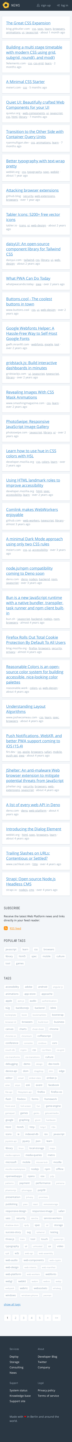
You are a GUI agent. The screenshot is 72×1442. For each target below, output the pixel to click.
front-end (10, 1106)
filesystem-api (25, 1092)
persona (60, 1183)
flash (8, 1099)
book (24, 1014)
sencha (34, 1218)
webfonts (37, 344)
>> (56, 1318)
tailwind (29, 260)
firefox (33, 648)
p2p (52, 1176)
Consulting (16, 1367)
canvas (9, 1029)
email (21, 1078)
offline (59, 1169)
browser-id (10, 1021)
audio (33, 1000)
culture (60, 956)
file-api (8, 1092)
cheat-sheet (38, 1029)
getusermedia (52, 1113)
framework (50, 1099)
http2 (43, 1127)
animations (13, 32)
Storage (14, 1362)
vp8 (7, 1253)
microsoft (11, 1162)
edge (62, 1071)
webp (58, 1281)
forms (35, 1099)
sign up (44, 5)
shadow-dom (12, 1225)
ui (23, 32)
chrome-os (10, 1035)
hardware (50, 1120)
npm (54, 579)
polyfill (41, 1190)
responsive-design (16, 1211)
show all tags (12, 1304)
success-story (13, 1232)
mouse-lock (42, 1162)
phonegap (27, 1190)
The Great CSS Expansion (28, 23)
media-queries (34, 1155)
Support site (17, 1401)
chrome (54, 1029)
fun (38, 1106)
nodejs (33, 579)
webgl (9, 1281)
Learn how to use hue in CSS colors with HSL (31, 453)
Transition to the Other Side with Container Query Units (35, 134)
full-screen (26, 1106)
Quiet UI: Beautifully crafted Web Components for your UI (35, 105)
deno (24, 579)
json (38, 1141)
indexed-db (31, 1134)
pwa (38, 284)
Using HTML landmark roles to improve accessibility (33, 483)
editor (9, 1078)
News (13, 1372)
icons (22, 225)
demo (27, 1064)
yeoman (47, 1295)
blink (53, 1008)
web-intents (30, 1267)
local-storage (36, 1148)
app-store (30, 994)
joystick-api (11, 1141)
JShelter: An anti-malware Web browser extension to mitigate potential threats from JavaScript (35, 775)
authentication (49, 1000)
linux (21, 1148)
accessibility (14, 495)
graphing (24, 1120)
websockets (40, 1288)
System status (18, 1390)
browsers (59, 29)
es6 (28, 1085)
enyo (17, 1085)
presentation (13, 1197)
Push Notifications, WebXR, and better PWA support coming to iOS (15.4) (34, 741)
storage (58, 1225)
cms (31, 890)
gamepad (10, 1113)
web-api (29, 1253)
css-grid (38, 63)
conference (12, 1043)
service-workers (53, 1218)
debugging (12, 1064)
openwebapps (14, 1176)
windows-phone (30, 1295)
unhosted (37, 1246)
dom (25, 1071)
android (42, 986)
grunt (38, 1120)
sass (8, 1218)
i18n (53, 1127)
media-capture (12, 1155)
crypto (23, 1050)
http (35, 864)
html (14, 117)
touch (44, 1239)
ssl (47, 1225)
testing (54, 1232)
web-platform (37, 810)
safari (48, 752)
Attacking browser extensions (32, 190)
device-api (11, 1071)
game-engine (53, 1106)
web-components (34, 113)
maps (52, 1148)
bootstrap (58, 1014)
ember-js (52, 1078)
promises (43, 1197)
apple (26, 752)
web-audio (12, 1260)
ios (19, 752)
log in (62, 5)
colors (45, 462)
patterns (9, 1183)
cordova (42, 1043)
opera (31, 1176)
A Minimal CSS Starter (25, 81)
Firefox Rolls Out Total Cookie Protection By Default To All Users (36, 640)
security (28, 196)
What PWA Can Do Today (28, 278)
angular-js (58, 986)
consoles (28, 1043)
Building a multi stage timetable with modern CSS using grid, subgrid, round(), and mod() (34, 52)
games (20, 963)
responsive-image (42, 1211)
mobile (57, 752)
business (59, 1022)
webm (35, 1281)
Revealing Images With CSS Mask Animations (30, 394)
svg (29, 1232)
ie (18, 1134)
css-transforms (12, 1057)
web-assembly (46, 1253)
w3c (17, 1253)
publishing (11, 1204)
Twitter (42, 1362)
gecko (36, 1113)
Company (44, 1367)
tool (56, 344)
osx (43, 1176)
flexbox (21, 1099)
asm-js (21, 1000)
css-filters (46, 1050)
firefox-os (56, 1092)
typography (34, 172)
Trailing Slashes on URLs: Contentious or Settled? (28, 856)
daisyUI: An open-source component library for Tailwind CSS (33, 249)
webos (46, 1281)
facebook (53, 1085)
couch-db (10, 1050)
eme (7, 1085)
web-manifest (48, 1267)
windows (11, 1295)
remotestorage (51, 1204)
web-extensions (45, 196)
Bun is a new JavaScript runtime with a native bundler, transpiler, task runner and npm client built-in (35, 605)
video (60, 1246)
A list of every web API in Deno (33, 804)
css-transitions (32, 1057)
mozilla (57, 1162)
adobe (28, 986)
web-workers (31, 520)
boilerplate (10, 1014)
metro (51, 1155)
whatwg (57, 1288)
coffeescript (44, 1036)
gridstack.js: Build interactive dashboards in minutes (31, 365)
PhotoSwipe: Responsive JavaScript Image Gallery (27, 424)
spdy (26, 1225)
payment (24, 1183)
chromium (27, 1035)
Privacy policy (46, 1390)
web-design (38, 225)
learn (48, 29)
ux (49, 1246)
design (39, 1064)
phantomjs (10, 1190)
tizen (22, 1239)
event (39, 1085)
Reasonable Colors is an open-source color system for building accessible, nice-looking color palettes (34, 674)
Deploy (14, 1356)
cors (54, 1043)
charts (22, 1029)
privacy (10, 652)
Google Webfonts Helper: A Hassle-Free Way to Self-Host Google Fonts (31, 333)
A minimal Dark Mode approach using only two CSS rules (34, 541)
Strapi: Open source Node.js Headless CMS (31, 881)
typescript (52, 373)
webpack (9, 1288)
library (23, 117)
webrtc (24, 1288)
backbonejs (22, 1008)
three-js (10, 1239)
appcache (46, 994)
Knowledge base (20, 1395)
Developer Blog (47, 1356)
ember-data (35, 1078)
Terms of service (48, 1395)
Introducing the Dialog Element (33, 829)
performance (43, 1183)
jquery (26, 1141)
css (34, 29)
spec (40, 29)
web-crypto (55, 1260)
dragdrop (38, 1071)
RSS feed (15, 928)
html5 (22, 956)
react (35, 1204)
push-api (12, 755)
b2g (8, 1008)
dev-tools (53, 1064)
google (49, 344)
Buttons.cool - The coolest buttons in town (29, 301)
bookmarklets (39, 1014)
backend (44, 579)
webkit (54, 172)
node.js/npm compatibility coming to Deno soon (29, 571)
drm (51, 1071)
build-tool (43, 1021)
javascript (32, 32)
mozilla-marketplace (15, 1169)
